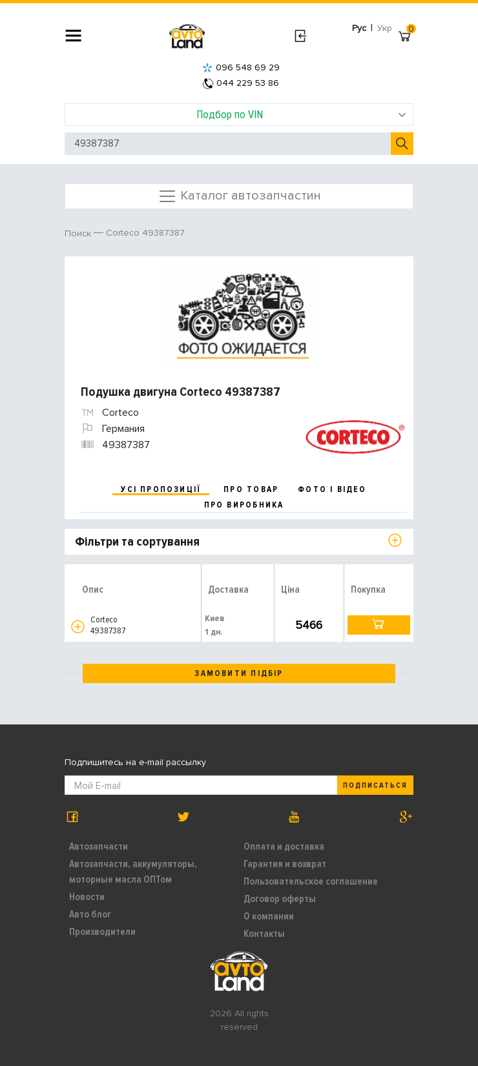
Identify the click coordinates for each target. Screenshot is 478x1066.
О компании (269, 916)
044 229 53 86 (241, 82)
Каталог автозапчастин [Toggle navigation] (239, 196)
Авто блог (90, 914)
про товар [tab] (250, 489)
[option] (240, 314)
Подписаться (375, 785)
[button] (78, 627)
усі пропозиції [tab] (161, 489)
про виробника (244, 505)
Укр (384, 28)
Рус (359, 28)
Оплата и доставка (284, 846)
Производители (102, 932)
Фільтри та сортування (137, 541)
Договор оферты (280, 899)
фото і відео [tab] (332, 489)
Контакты (264, 933)
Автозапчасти (98, 846)
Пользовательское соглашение (311, 881)
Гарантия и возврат (285, 864)
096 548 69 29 (241, 67)
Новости (87, 897)
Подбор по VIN (301, 114)
